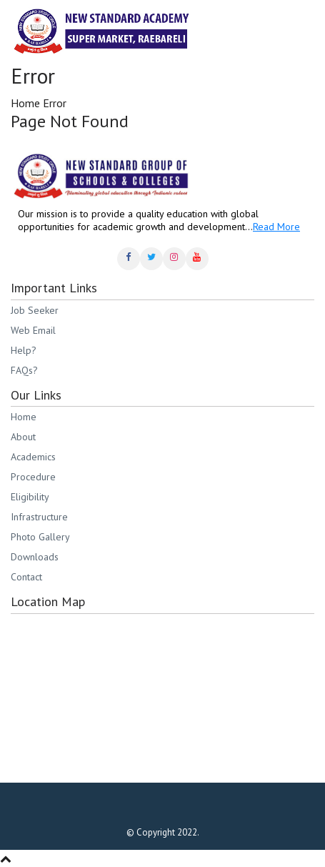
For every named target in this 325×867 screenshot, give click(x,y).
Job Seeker (35, 310)
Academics (33, 456)
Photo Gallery (40, 536)
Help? (23, 350)
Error (54, 103)
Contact (26, 576)
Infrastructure (39, 516)
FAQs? (24, 370)
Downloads (35, 556)
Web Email (33, 330)
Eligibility (30, 496)
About (23, 436)
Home (25, 103)
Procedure (33, 476)
